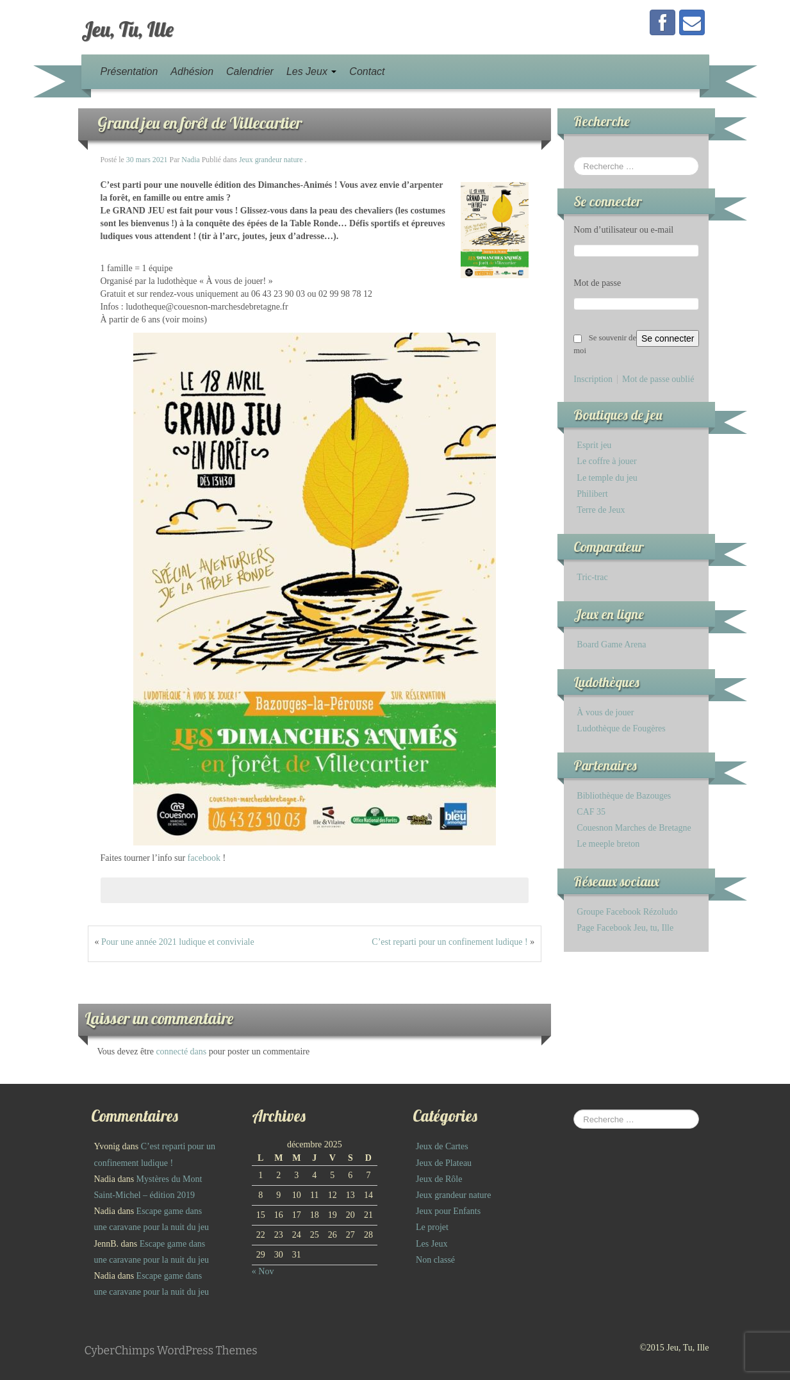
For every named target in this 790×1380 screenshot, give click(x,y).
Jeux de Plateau (444, 1163)
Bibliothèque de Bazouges (624, 796)
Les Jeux (311, 71)
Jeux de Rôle (439, 1179)
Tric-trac (592, 577)
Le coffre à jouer (606, 461)
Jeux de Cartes (442, 1146)
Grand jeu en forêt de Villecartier (199, 123)
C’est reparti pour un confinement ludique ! (449, 942)
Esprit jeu (594, 445)
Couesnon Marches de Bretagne (634, 828)
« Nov (263, 1271)
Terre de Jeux (601, 510)
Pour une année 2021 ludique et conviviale (177, 942)
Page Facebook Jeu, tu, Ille (625, 928)
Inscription (593, 379)
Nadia (190, 159)
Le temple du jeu (607, 478)
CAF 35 (591, 812)
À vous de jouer (605, 712)
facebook (204, 858)
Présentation (129, 71)
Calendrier (250, 71)
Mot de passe (597, 283)
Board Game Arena (611, 644)
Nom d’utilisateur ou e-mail (623, 230)
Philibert (592, 494)
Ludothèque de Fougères (621, 728)
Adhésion (191, 71)
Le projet (432, 1227)
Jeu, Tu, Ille (127, 29)
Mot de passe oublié (658, 379)
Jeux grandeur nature (271, 159)
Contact (366, 71)
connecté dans (182, 1051)
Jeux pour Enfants (448, 1211)
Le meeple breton (608, 844)
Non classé (435, 1260)
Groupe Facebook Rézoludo (627, 912)
